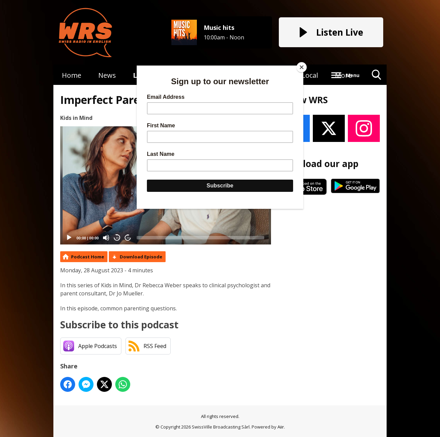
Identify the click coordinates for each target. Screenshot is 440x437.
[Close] (302, 67)
